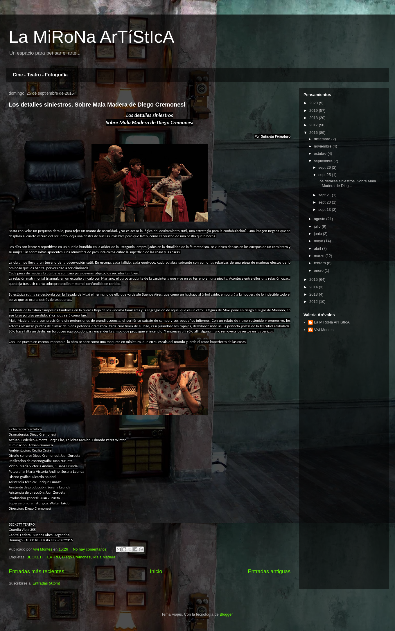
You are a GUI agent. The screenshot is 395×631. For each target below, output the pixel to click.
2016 (314, 132)
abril (318, 248)
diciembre (322, 139)
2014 (314, 287)
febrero (320, 263)
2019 (314, 110)
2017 (314, 125)
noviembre (323, 146)
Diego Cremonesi (76, 557)
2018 (314, 118)
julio (318, 226)
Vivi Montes (323, 330)
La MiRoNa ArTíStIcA (91, 36)
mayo (319, 241)
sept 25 (325, 174)
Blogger (226, 614)
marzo (320, 256)
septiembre (324, 161)
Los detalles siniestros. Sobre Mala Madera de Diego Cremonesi (97, 104)
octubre (321, 153)
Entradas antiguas (269, 571)
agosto (320, 219)
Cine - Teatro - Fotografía (40, 74)
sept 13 (325, 209)
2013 (314, 294)
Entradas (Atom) (46, 583)
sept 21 (325, 195)
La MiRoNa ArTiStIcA (331, 322)
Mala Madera (104, 557)
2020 (314, 103)
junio (318, 233)
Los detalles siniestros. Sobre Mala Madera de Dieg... (346, 183)
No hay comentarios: (91, 549)
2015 (314, 279)
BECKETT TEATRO (43, 557)
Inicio (156, 571)
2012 (314, 301)
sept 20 (325, 202)
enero (319, 270)
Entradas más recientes (36, 571)
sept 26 (325, 167)
